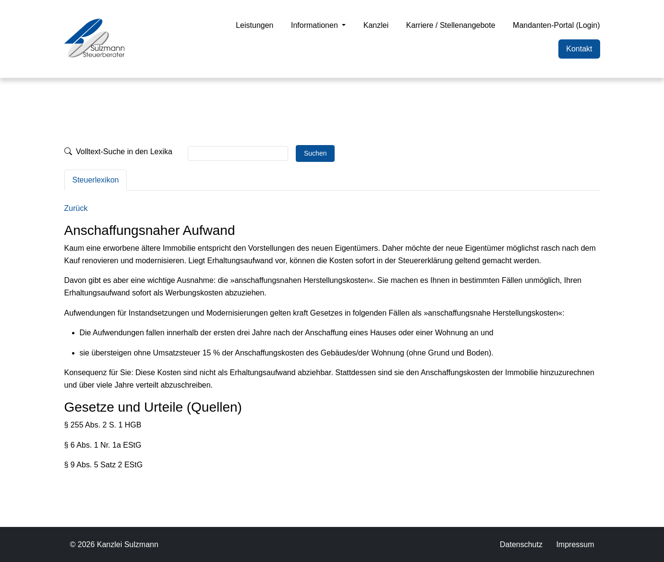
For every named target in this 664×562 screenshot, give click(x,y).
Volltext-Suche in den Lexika (118, 151)
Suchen (315, 153)
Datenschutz (521, 544)
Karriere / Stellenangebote (450, 25)
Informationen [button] (315, 25)
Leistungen (254, 25)
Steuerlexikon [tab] (95, 180)
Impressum (575, 544)
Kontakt (579, 49)
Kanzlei (375, 25)
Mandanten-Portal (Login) (556, 25)
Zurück (76, 208)
